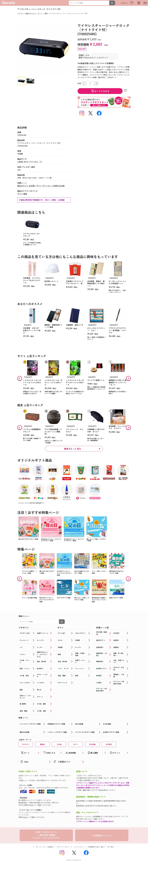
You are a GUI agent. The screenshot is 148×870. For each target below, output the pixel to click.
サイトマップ (40, 847)
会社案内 (50, 847)
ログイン (124, 3)
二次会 (59, 744)
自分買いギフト (35, 185)
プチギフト (26, 744)
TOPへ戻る (110, 847)
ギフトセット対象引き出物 (53, 185)
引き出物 (92, 744)
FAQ (31, 805)
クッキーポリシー (79, 847)
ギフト (20, 193)
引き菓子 (109, 744)
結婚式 (42, 744)
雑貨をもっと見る (72, 448)
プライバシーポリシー (63, 847)
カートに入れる (100, 91)
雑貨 (25, 193)
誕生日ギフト (22, 185)
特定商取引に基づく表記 (96, 847)
